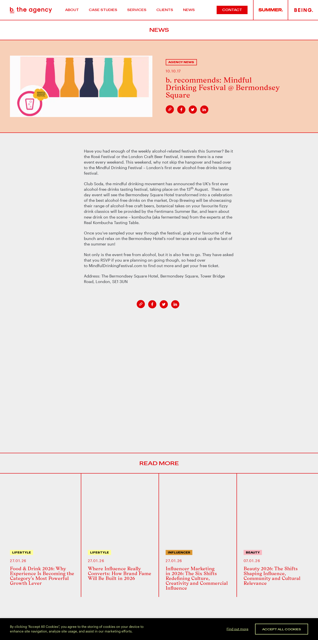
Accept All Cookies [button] (281, 629)
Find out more (237, 629)
